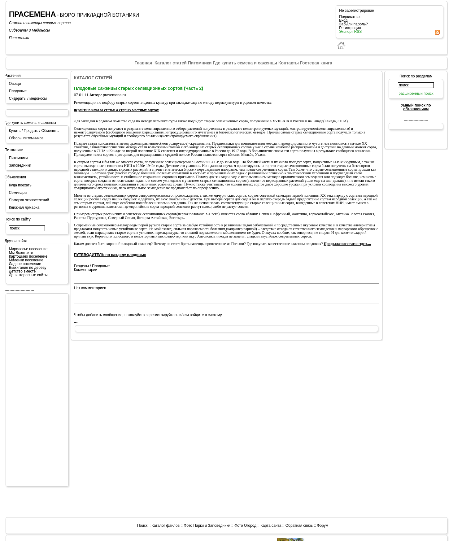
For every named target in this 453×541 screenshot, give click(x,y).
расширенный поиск (416, 93)
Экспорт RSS (350, 31)
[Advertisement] (34, 389)
